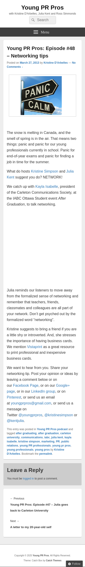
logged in (28, 478)
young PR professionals (35, 445)
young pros (42, 449)
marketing (47, 441)
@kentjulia (15, 421)
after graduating (26, 433)
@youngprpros (30, 415)
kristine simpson (29, 441)
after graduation (48, 433)
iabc (47, 437)
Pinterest (14, 397)
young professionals (20, 449)
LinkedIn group (43, 391)
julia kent (57, 437)
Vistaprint (34, 347)
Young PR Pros (42, 7)
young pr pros (61, 445)
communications (32, 437)
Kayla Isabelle (46, 186)
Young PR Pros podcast (52, 429)
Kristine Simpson (44, 171)
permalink (45, 453)
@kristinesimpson (58, 415)
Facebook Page (26, 385)
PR (58, 441)
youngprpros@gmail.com (31, 403)
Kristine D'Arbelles (56, 62)
